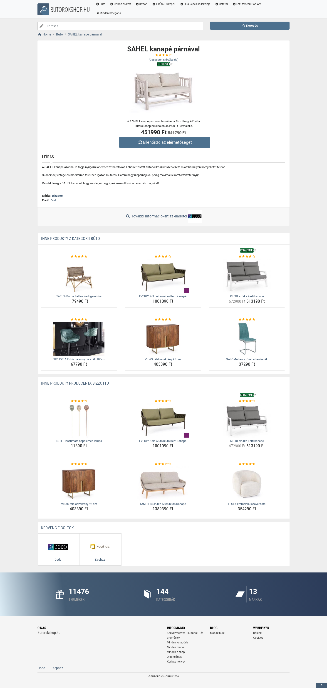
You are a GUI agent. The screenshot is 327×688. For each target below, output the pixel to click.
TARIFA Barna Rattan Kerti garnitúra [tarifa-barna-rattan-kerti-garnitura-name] (79, 296)
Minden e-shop (176, 652)
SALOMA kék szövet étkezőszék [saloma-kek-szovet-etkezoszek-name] (247, 359)
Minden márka (176, 647)
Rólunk (257, 633)
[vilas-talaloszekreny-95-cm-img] (163, 339)
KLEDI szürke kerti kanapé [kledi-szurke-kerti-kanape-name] (247, 296)
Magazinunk (217, 633)
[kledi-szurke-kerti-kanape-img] (247, 276)
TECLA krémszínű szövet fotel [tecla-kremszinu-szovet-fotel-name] (247, 504)
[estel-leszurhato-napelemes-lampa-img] (79, 420)
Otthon (141, 4)
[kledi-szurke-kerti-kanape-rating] (247, 256)
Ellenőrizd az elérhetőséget (164, 142)
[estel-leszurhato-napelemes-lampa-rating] (79, 401)
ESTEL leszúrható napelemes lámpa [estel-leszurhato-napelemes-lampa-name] (79, 441)
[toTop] (321, 685)
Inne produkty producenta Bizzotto (75, 383)
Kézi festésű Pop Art (246, 4)
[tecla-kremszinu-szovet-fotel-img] (247, 483)
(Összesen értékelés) (163, 59)
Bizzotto (57, 195)
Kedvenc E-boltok (57, 527)
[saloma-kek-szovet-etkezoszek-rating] (247, 319)
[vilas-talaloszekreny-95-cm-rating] (163, 319)
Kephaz (57, 668)
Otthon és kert (120, 4)
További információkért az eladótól (163, 216)
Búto (100, 4)
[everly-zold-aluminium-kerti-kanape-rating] (163, 256)
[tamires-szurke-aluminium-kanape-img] (163, 483)
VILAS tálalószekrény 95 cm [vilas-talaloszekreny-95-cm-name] (163, 359)
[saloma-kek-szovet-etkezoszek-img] (247, 339)
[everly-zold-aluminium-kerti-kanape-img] (163, 276)
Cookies (258, 637)
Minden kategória (108, 13)
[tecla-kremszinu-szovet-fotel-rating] (247, 464)
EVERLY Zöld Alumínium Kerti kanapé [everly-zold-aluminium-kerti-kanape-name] (162, 296)
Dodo (54, 200)
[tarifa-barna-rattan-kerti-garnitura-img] (79, 276)
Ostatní (221, 4)
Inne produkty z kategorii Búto (70, 238)
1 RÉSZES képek (163, 4)
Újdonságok (174, 656)
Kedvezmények (176, 661)
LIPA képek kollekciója (195, 4)
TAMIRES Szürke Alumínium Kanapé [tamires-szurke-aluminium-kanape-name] (163, 504)
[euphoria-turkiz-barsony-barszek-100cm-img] (79, 339)
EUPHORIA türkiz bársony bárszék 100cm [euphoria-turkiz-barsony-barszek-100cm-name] (78, 359)
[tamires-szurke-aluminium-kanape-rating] (163, 464)
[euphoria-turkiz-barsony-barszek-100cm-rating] (79, 319)
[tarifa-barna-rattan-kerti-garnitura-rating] (79, 256)
